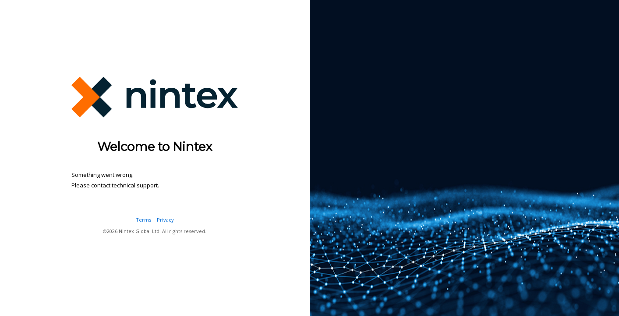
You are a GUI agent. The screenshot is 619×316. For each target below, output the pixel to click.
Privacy (165, 219)
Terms (143, 219)
